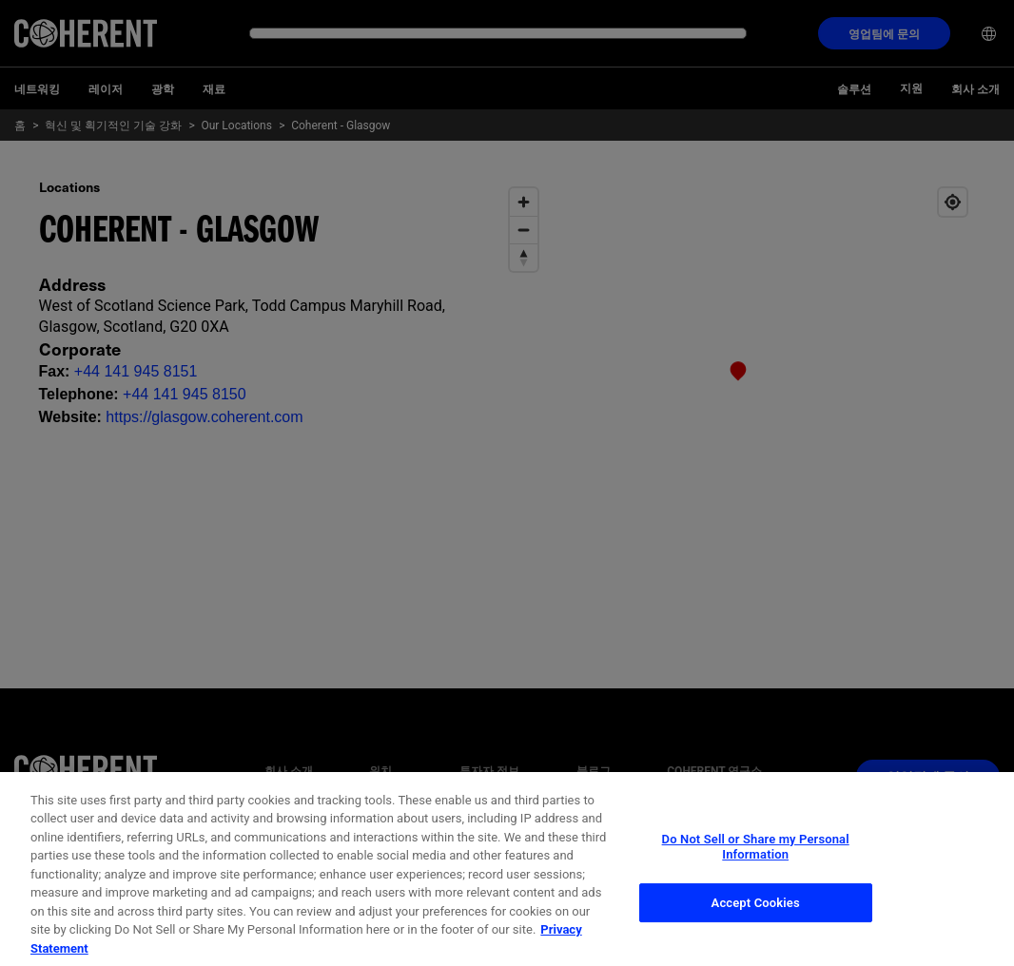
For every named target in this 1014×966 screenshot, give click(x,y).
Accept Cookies (756, 919)
